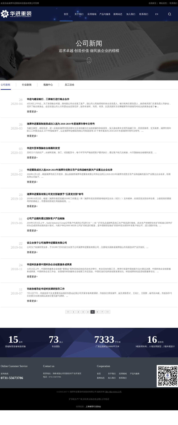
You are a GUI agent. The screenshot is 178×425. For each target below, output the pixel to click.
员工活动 (69, 84)
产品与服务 (104, 14)
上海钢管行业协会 (93, 406)
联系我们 (173, 3)
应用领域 (92, 14)
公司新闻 (5, 84)
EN (156, 14)
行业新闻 (26, 84)
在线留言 (153, 3)
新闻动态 (117, 14)
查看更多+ (32, 111)
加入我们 (130, 14)
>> (108, 312)
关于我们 (79, 14)
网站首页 (163, 3)
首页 (66, 14)
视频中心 (48, 84)
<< (68, 312)
